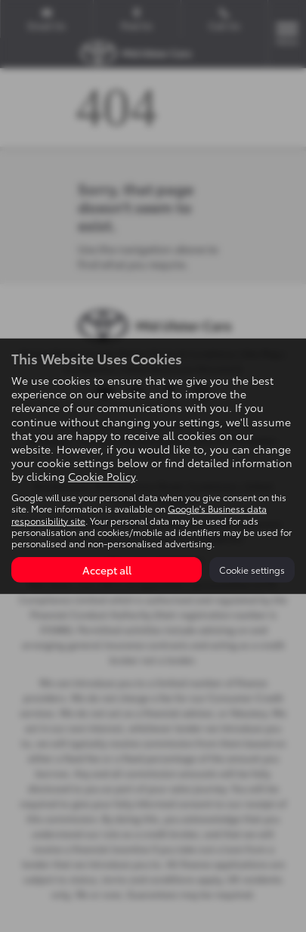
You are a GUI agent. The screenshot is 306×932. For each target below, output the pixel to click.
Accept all (106, 569)
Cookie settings (252, 569)
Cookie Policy (101, 476)
